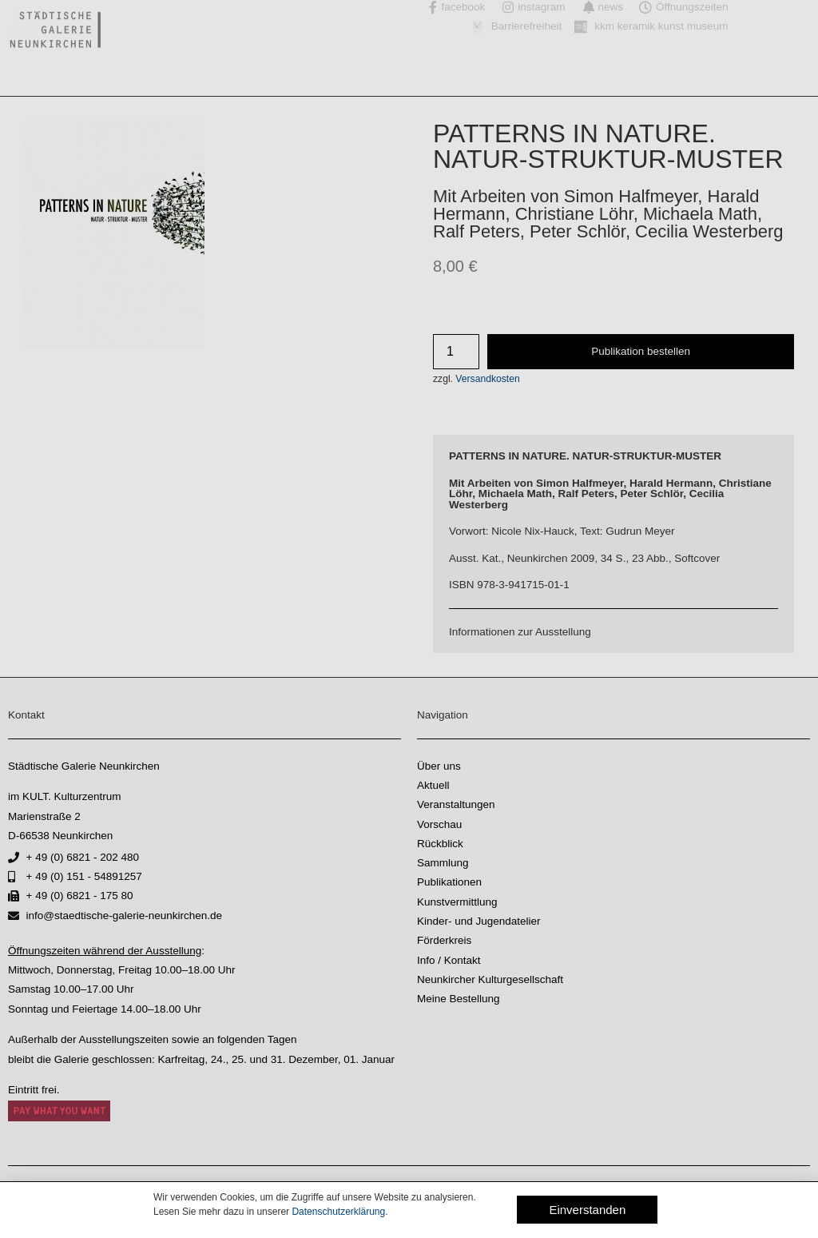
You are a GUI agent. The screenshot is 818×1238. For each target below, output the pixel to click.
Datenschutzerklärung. (339, 1211)
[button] (587, 1210)
